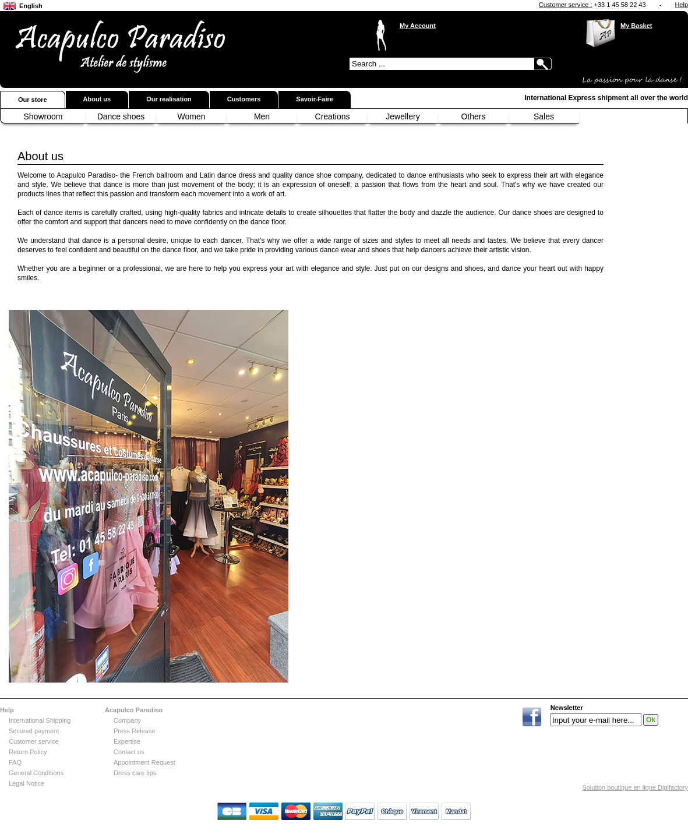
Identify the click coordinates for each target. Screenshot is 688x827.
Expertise (127, 741)
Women (192, 116)
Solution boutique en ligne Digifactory (635, 787)
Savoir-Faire (314, 99)
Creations (332, 116)
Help (681, 4)
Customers (243, 99)
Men (262, 116)
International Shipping (39, 720)
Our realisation (169, 99)
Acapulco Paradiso (134, 709)
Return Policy (28, 751)
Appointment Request (144, 762)
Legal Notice (26, 783)
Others (473, 116)
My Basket (636, 25)
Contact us (129, 751)
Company (127, 720)
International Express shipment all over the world (606, 98)
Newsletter (567, 708)
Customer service (34, 741)
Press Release (135, 730)
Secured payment (34, 730)
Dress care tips (135, 772)
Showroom (43, 116)
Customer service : (565, 4)
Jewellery (402, 116)
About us (97, 99)
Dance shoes (121, 116)
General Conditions (36, 772)
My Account (418, 25)
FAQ (15, 762)
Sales (544, 116)
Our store (32, 99)
